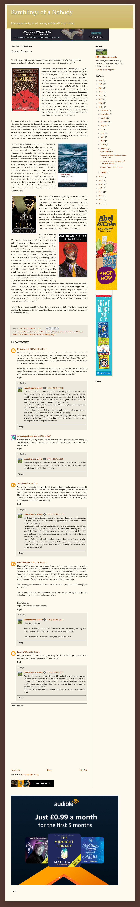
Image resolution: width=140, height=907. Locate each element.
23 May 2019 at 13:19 (42, 436)
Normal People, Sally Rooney (111, 167)
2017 (101, 181)
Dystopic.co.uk (23, 349)
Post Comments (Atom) (30, 775)
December (105, 110)
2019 (101, 107)
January (104, 172)
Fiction (43, 332)
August (104, 126)
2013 (101, 196)
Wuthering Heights (49, 335)
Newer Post (15, 770)
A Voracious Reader (25, 436)
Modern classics (65, 332)
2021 (101, 99)
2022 (101, 96)
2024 (101, 88)
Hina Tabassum (23, 562)
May (103, 137)
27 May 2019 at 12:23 (55, 672)
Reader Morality (106, 152)
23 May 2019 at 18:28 (55, 459)
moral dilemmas (77, 332)
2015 (101, 188)
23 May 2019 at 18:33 (55, 514)
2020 (101, 103)
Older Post (83, 770)
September (105, 122)
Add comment (17, 706)
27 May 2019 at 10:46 (31, 652)
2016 (101, 184)
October (104, 118)
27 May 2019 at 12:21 (55, 620)
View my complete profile (105, 70)
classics (37, 332)
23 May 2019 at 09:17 (38, 349)
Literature (55, 332)
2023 (101, 92)
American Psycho (23, 332)
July (102, 129)
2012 (101, 200)
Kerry (19, 652)
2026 (101, 80)
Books (32, 332)
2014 (101, 192)
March (103, 145)
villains (39, 335)
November (105, 114)
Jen (18, 483)
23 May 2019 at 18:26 (55, 388)
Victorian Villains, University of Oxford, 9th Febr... (112, 162)
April (103, 141)
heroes (49, 332)
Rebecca (15, 335)
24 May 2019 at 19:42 (39, 562)
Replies (23, 383)
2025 (101, 84)
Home (49, 770)
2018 (101, 177)
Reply (19, 378)
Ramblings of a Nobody (42, 12)
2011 (101, 203)
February (104, 149)
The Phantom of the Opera (27, 335)
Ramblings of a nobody (33, 388)
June (103, 133)
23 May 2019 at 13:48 (29, 483)
